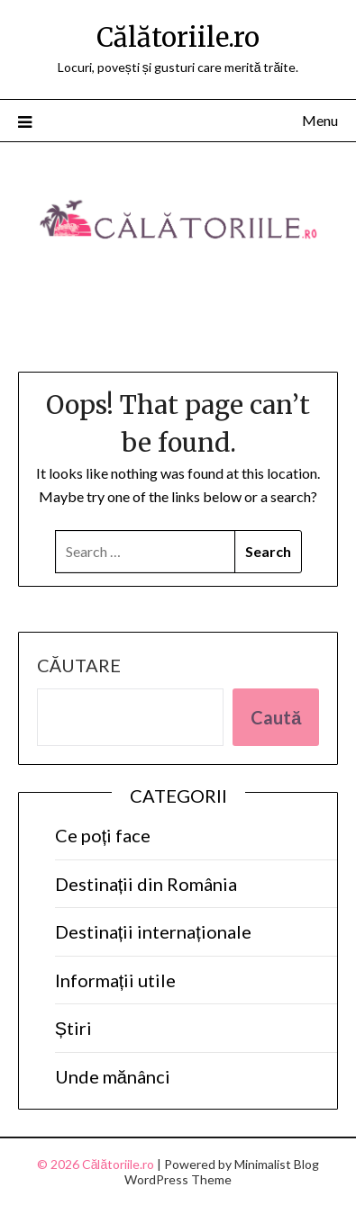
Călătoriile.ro (178, 37)
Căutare (79, 665)
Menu (320, 120)
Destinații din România (146, 884)
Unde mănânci (112, 1076)
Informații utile (116, 980)
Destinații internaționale (153, 931)
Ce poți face (103, 835)
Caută (276, 717)
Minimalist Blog (276, 1164)
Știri (73, 1028)
